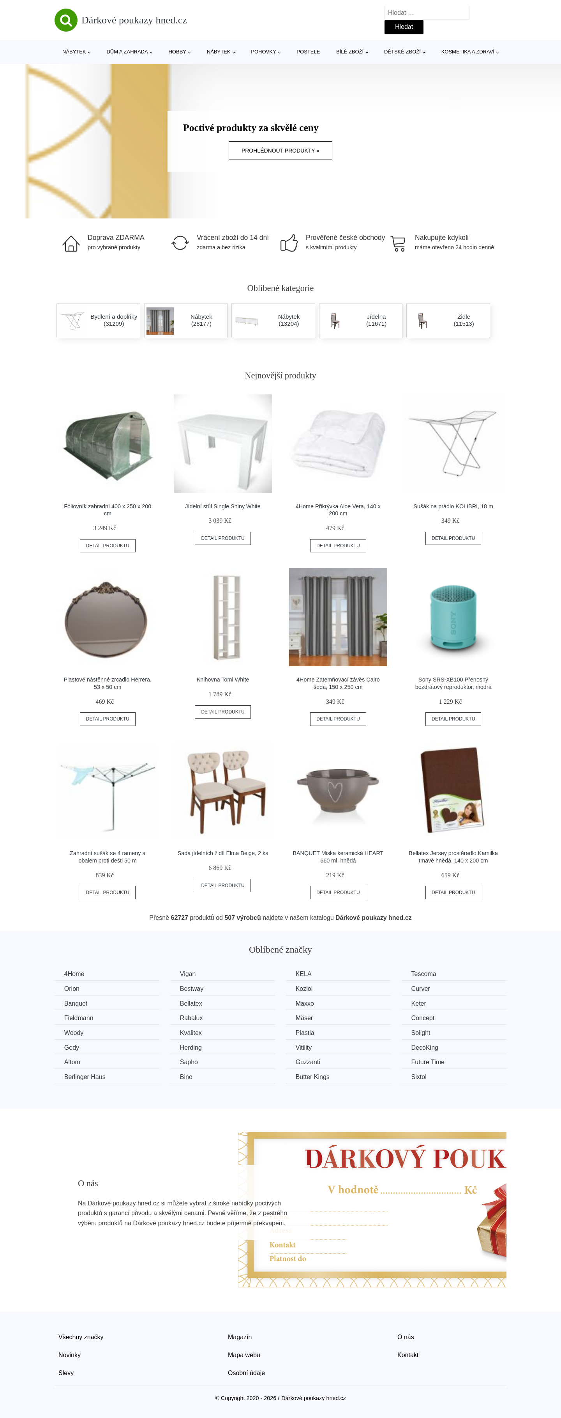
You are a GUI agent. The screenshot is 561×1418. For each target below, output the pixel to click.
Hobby (177, 52)
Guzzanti (308, 1062)
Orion (71, 988)
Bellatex (191, 1003)
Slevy (66, 1372)
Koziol (304, 988)
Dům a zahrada (127, 52)
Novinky (69, 1355)
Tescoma (424, 974)
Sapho (189, 1062)
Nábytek (74, 52)
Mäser (304, 1018)
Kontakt (407, 1355)
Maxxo (305, 1003)
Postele (308, 52)
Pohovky (263, 52)
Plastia (305, 1032)
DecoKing (425, 1047)
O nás (405, 1337)
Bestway (192, 988)
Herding (191, 1047)
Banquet (76, 1003)
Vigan (188, 974)
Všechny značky (81, 1337)
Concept (424, 1018)
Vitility (304, 1047)
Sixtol (419, 1077)
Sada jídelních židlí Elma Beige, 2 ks (223, 853)
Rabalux (191, 1018)
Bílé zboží (349, 52)
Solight (421, 1032)
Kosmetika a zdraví (467, 52)
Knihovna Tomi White (223, 679)
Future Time (428, 1062)
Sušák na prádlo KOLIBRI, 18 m (453, 506)
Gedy (71, 1047)
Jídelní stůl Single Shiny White (223, 506)
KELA (304, 974)
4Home (74, 974)
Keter (419, 1003)
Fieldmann (79, 1018)
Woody (74, 1032)
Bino (186, 1077)
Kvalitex (191, 1032)
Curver (421, 988)
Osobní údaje (246, 1372)
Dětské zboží (402, 52)
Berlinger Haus (85, 1077)
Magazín (240, 1337)
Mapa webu (244, 1355)
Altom (72, 1062)
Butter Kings (313, 1077)
